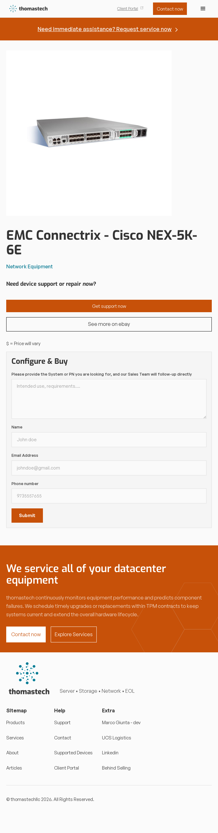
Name (17, 426)
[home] (27, 9)
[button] (203, 8)
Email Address (25, 455)
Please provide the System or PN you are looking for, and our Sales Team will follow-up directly (102, 374)
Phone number (25, 483)
